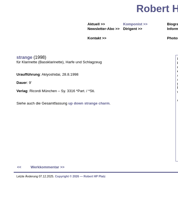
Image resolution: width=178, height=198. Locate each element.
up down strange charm (88, 103)
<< (19, 167)
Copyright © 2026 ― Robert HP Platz (80, 176)
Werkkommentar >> (47, 167)
